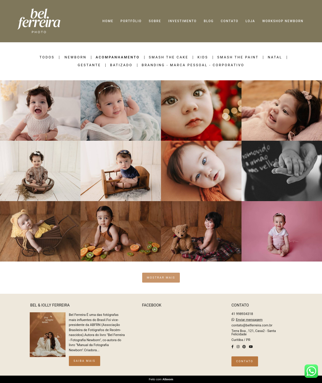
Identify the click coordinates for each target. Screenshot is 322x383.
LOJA (250, 21)
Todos (47, 57)
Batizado (121, 65)
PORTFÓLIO (131, 21)
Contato (244, 361)
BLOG (209, 21)
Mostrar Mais (161, 277)
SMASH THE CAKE (169, 57)
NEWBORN (75, 57)
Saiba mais (84, 360)
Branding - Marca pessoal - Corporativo (193, 65)
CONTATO (229, 21)
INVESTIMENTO (182, 21)
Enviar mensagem (249, 319)
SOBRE (155, 21)
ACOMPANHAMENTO (118, 57)
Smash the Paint (238, 57)
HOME (107, 21)
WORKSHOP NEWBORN (282, 21)
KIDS (202, 57)
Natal (275, 57)
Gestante (89, 65)
